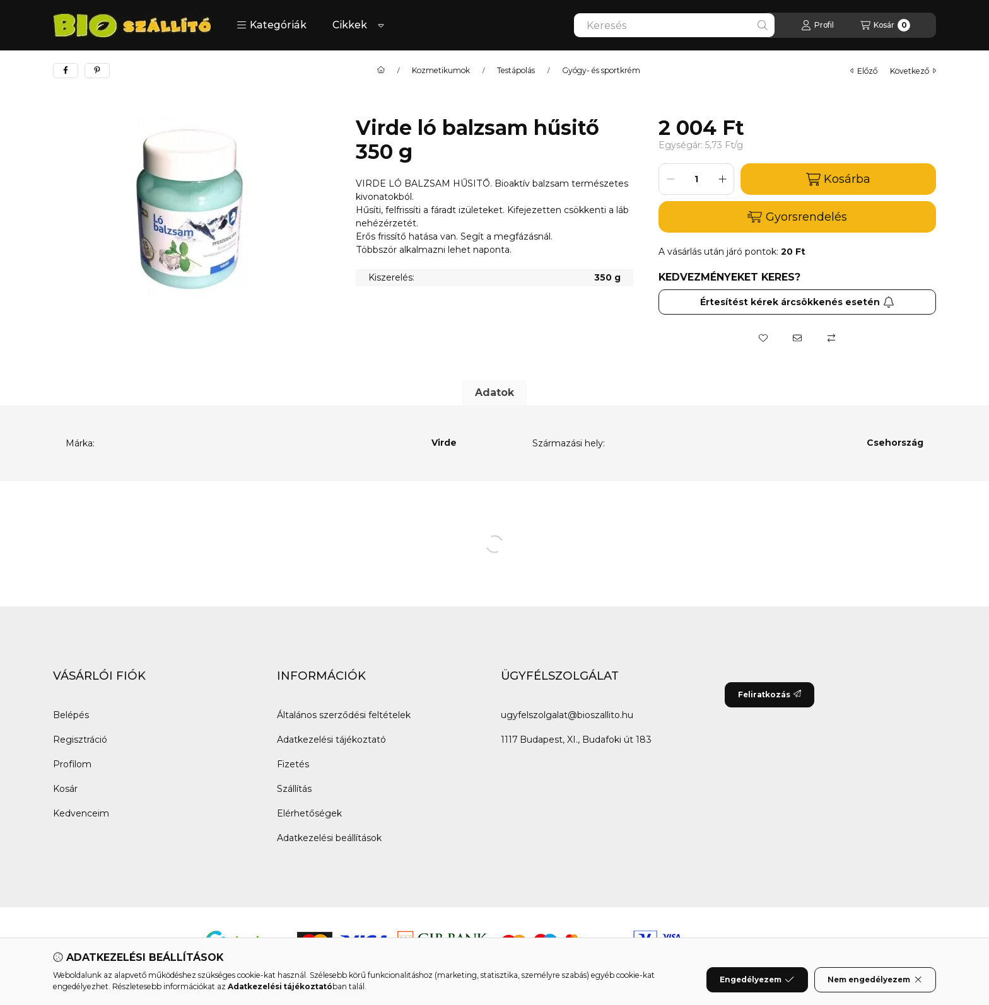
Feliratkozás (769, 694)
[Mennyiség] (696, 179)
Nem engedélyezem (875, 980)
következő (913, 71)
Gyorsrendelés (796, 217)
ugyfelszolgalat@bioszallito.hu (567, 715)
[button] (271, 25)
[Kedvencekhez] (763, 338)
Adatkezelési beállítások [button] (329, 838)
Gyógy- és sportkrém (601, 70)
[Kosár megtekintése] (885, 25)
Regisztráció (80, 739)
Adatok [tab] (494, 392)
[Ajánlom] (797, 338)
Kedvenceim (81, 813)
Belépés (71, 715)
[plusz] (722, 179)
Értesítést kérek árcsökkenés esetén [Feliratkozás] (797, 302)
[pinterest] (97, 70)
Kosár (65, 788)
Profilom (72, 764)
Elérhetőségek (309, 813)
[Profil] (817, 25)
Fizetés (293, 764)
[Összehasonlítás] (831, 338)
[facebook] (65, 70)
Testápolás (516, 70)
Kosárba (838, 179)
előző (863, 71)
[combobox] (674, 25)
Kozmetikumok (441, 70)
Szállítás (294, 788)
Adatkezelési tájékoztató (331, 739)
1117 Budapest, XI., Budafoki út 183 (576, 739)
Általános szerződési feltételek (344, 715)
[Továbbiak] (381, 25)
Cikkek (349, 25)
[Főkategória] (381, 70)
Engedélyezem (757, 980)
